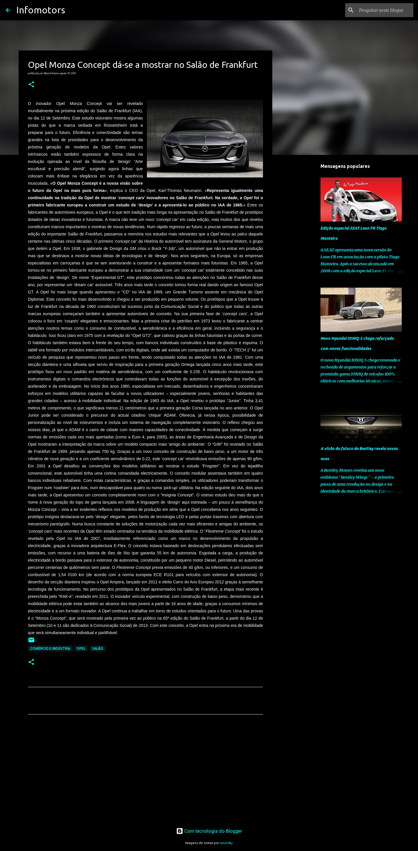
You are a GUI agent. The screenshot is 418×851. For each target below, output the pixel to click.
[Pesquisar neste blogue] (382, 10)
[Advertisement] (145, 773)
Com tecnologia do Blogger (209, 831)
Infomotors (40, 10)
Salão (97, 648)
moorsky (226, 843)
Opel (81, 648)
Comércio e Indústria (50, 648)
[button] (31, 84)
